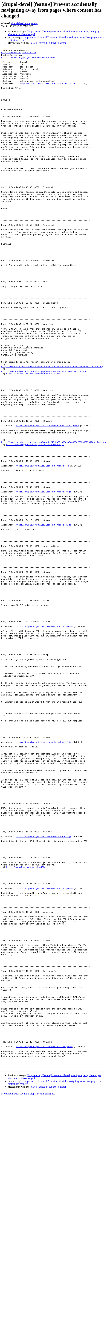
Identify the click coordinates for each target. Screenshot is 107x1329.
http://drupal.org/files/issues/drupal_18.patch (44, 1246)
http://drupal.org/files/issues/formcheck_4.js (47, 90)
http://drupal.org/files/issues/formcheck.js (42, 549)
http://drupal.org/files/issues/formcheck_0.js (43, 580)
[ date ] (33, 43)
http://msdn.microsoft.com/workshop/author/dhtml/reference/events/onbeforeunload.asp (52, 430)
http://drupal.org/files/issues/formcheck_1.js (43, 620)
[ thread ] (42, 43)
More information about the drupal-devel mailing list (28, 1297)
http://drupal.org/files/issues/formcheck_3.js (43, 994)
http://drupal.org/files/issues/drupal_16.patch (44, 1056)
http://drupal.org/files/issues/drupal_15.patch (44, 742)
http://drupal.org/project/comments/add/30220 (28, 59)
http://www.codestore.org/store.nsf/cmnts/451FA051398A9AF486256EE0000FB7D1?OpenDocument (54, 521)
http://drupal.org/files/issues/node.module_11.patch (47, 501)
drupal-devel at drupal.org (24, 23)
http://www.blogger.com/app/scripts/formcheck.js (35, 523)
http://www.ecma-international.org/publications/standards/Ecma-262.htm (43, 436)
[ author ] (63, 43)
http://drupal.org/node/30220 (18, 53)
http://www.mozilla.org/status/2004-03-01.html (33, 438)
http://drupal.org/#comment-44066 (26, 1030)
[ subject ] (52, 43)
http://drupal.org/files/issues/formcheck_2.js (43, 880)
